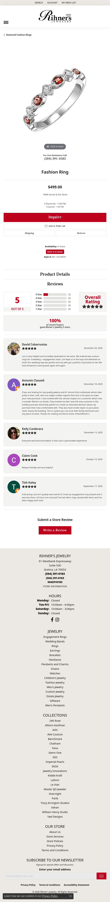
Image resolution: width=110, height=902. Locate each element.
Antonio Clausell (33, 380)
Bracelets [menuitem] (55, 655)
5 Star (39, 294)
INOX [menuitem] (55, 766)
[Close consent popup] (71, 896)
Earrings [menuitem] (55, 650)
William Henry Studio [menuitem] (55, 812)
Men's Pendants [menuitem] (55, 705)
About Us (55, 832)
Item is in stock (55, 251)
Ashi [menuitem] (55, 730)
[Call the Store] (55, 574)
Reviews (55, 284)
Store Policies (55, 841)
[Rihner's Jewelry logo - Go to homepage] (55, 16)
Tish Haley (29, 482)
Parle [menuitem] (55, 798)
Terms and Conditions (55, 850)
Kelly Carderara (32, 429)
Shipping (29, 233)
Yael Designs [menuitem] (55, 816)
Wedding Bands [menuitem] (55, 641)
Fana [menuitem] (55, 748)
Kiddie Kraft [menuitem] (55, 775)
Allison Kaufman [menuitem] (55, 725)
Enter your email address (55, 869)
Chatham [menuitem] (55, 743)
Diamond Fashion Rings (19, 34)
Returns (81, 233)
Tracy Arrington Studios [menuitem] (55, 803)
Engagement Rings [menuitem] (55, 637)
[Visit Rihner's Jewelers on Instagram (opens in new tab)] (57, 620)
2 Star (39, 305)
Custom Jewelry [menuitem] (55, 691)
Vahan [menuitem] (55, 807)
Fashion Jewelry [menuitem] (55, 682)
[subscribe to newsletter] (101, 876)
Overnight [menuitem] (55, 793)
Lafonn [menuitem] (55, 780)
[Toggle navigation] (6, 21)
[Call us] (55, 582)
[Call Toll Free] (55, 578)
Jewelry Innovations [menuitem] (55, 771)
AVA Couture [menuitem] (55, 734)
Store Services (55, 836)
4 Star (39, 298)
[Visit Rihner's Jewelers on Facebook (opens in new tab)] (52, 620)
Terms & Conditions (49, 884)
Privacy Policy (55, 845)
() (69, 294)
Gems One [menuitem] (55, 752)
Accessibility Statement (76, 884)
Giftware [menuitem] (55, 700)
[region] (55, 99)
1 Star (39, 309)
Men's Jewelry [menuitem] (55, 687)
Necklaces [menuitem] (55, 659)
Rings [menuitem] (55, 646)
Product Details (55, 274)
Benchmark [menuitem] (55, 739)
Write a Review (55, 530)
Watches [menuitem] (55, 673)
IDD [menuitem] (55, 757)
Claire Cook (30, 455)
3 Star (39, 301)
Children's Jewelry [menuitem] (55, 678)
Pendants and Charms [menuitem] (54, 664)
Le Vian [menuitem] (55, 784)
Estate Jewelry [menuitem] (54, 696)
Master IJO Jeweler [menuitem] (55, 789)
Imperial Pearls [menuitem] (55, 762)
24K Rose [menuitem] (55, 720)
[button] (38, 2)
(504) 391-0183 (55, 159)
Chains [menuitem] (55, 669)
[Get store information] (55, 586)
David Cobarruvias (34, 344)
